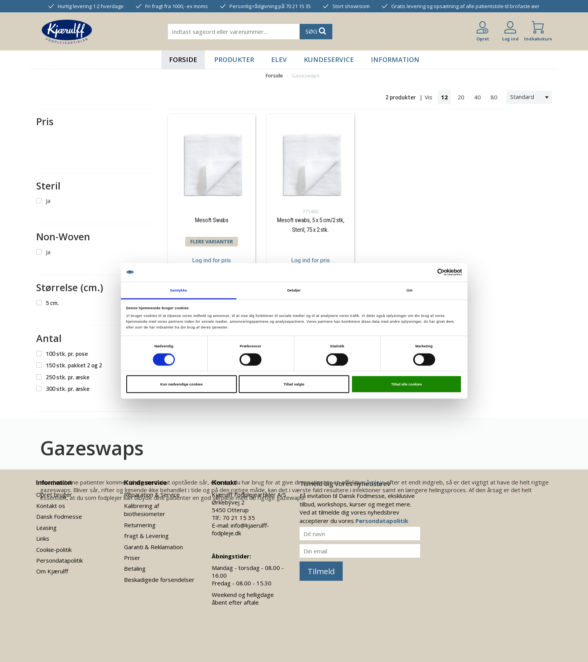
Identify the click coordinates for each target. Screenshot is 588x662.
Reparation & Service (152, 494)
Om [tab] (410, 290)
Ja (48, 200)
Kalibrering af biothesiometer (144, 510)
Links (42, 538)
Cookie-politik (54, 549)
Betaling (135, 568)
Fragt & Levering (146, 536)
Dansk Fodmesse (59, 516)
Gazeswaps (305, 75)
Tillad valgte (294, 384)
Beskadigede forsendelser (159, 579)
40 (477, 97)
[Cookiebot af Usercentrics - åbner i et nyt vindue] (428, 272)
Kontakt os (50, 505)
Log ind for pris (211, 260)
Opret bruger (54, 494)
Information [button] (395, 59)
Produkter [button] (234, 59)
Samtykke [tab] (178, 290)
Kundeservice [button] (329, 59)
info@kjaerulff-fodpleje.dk (240, 529)
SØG (315, 31)
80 (494, 97)
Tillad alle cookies (406, 384)
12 (444, 97)
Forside (183, 59)
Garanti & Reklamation (153, 547)
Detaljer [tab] (294, 290)
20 (460, 97)
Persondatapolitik (59, 560)
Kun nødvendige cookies (181, 384)
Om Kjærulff (52, 571)
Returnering (140, 525)
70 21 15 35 (239, 517)
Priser (132, 557)
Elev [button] (279, 59)
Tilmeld (321, 571)
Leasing (46, 527)
